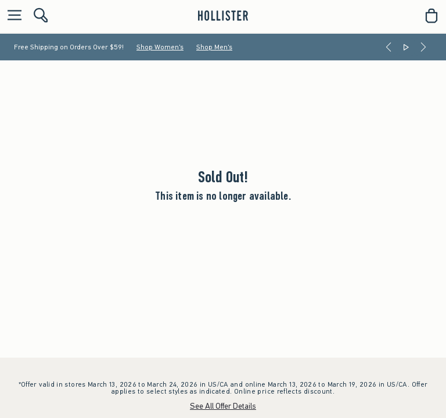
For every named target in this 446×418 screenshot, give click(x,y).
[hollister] (222, 16)
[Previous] (388, 47)
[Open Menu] (11, 16)
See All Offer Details (223, 406)
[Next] (423, 47)
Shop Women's (160, 47)
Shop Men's (214, 47)
